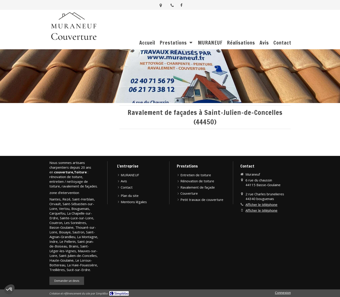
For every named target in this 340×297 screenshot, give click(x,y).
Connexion (283, 292)
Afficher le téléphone (261, 204)
